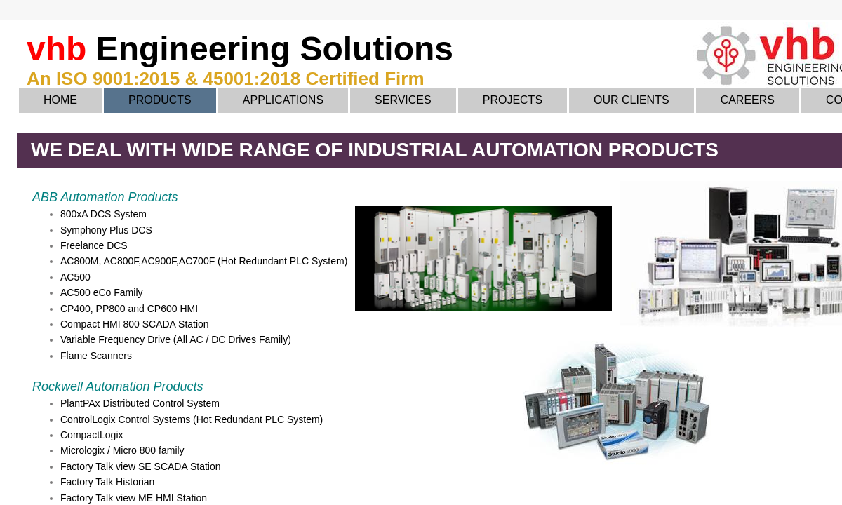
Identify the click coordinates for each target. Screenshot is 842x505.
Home (60, 100)
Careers (748, 100)
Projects (512, 100)
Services (403, 100)
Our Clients (631, 100)
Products (160, 100)
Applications (283, 100)
